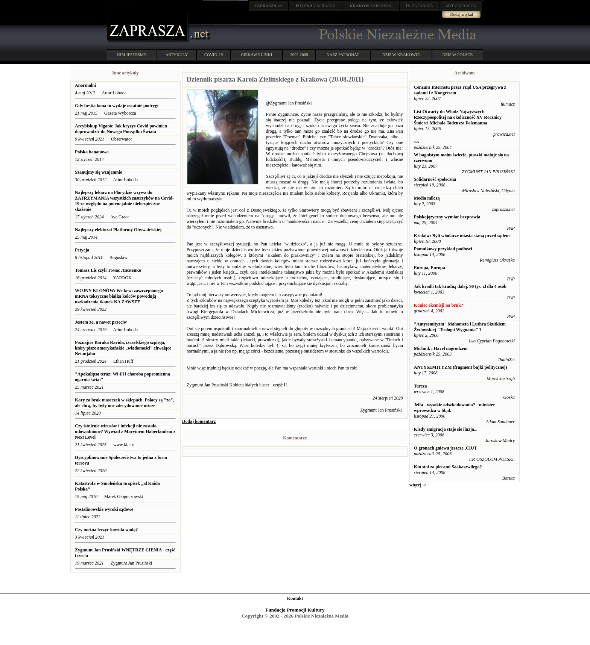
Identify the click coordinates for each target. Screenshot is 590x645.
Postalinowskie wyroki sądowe (104, 509)
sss (416, 141)
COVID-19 (213, 54)
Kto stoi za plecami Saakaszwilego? (448, 466)
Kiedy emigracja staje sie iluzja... (445, 429)
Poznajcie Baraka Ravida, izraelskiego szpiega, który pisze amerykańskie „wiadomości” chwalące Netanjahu (123, 348)
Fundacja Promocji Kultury (294, 610)
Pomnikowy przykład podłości (443, 248)
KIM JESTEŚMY (132, 54)
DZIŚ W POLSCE (457, 54)
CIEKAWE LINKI (256, 54)
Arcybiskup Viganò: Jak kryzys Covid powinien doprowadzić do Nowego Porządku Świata (121, 128)
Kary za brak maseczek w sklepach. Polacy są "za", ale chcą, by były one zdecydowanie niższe (124, 402)
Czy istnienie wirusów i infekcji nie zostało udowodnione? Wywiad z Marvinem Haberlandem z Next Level (125, 431)
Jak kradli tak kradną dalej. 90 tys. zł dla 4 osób (460, 286)
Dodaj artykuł (461, 14)
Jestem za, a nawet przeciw (101, 322)
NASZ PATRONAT (343, 54)
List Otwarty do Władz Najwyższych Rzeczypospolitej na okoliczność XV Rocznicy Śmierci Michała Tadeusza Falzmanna (458, 117)
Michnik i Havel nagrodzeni (441, 348)
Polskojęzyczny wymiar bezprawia (447, 217)
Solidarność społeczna (435, 179)
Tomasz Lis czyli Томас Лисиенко (108, 270)
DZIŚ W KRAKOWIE (401, 54)
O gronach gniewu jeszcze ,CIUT (445, 448)
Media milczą (427, 198)
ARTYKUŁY (177, 54)
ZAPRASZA (315, 5)
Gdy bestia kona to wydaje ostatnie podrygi (116, 105)
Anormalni (85, 85)
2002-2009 (299, 54)
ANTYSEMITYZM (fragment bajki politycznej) (460, 367)
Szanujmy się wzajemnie (98, 172)
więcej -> (418, 485)
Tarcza (420, 386)
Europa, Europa (429, 267)
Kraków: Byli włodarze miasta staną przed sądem (462, 235)
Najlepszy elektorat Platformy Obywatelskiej (118, 229)
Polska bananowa (92, 151)
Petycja (82, 250)
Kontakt (295, 598)
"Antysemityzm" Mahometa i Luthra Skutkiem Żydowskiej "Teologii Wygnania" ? (460, 326)
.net (268, 5)
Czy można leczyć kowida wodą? (106, 529)
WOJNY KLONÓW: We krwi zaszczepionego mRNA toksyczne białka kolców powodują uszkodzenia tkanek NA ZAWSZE (119, 296)
